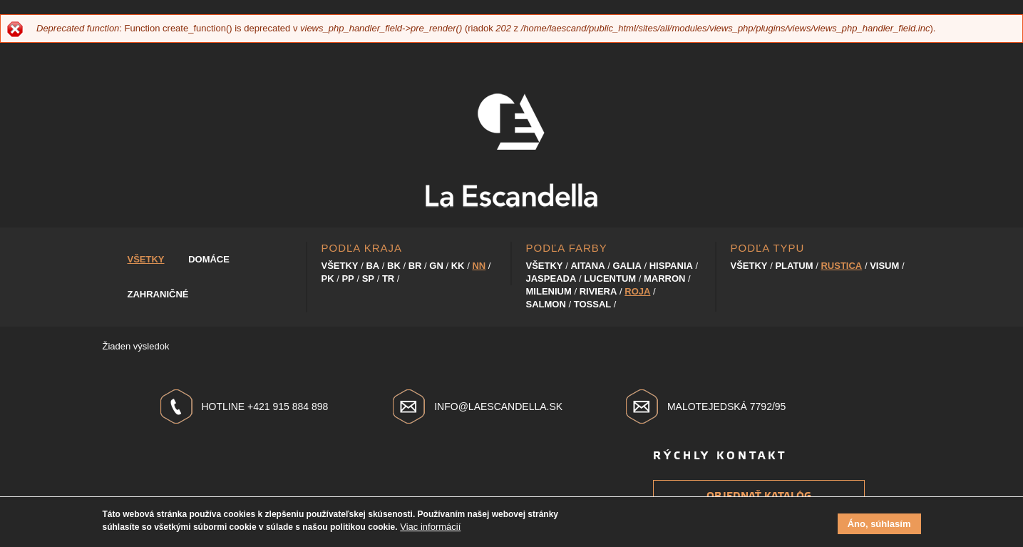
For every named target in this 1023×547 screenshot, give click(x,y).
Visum (884, 265)
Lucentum (610, 278)
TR (388, 278)
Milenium (549, 291)
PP (347, 278)
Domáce (209, 259)
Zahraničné (158, 294)
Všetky (146, 259)
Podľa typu (768, 248)
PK (328, 278)
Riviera (598, 291)
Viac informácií (430, 529)
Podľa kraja (362, 248)
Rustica (841, 265)
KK (458, 265)
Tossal (593, 304)
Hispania (671, 265)
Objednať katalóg (758, 496)
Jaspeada (551, 278)
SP (368, 278)
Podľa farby (566, 248)
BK (394, 265)
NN (478, 265)
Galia (626, 265)
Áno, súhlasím (879, 526)
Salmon (546, 304)
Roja (637, 291)
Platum (794, 265)
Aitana (587, 265)
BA (372, 265)
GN (436, 265)
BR (415, 265)
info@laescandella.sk (498, 406)
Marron (665, 278)
